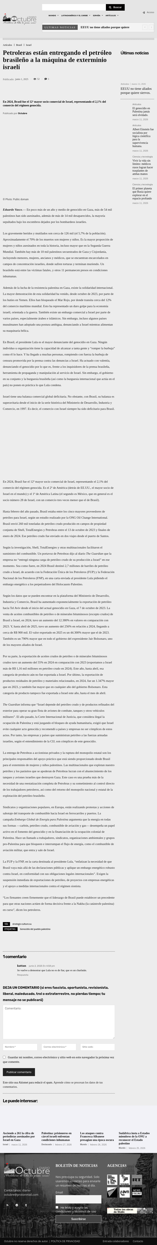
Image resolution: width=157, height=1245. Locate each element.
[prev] (144, 27)
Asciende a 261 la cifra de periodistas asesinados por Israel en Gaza (19, 1137)
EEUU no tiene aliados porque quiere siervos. (134, 90)
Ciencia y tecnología (142, 149)
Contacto (138, 1241)
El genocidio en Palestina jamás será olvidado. (142, 110)
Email (59, 1192)
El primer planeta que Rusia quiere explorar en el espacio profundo (143, 183)
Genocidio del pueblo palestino (35, 929)
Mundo (83, 1144)
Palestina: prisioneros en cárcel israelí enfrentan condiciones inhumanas (56, 1137)
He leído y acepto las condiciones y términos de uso (76, 1209)
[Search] (115, 7)
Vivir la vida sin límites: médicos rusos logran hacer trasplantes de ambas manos (142, 158)
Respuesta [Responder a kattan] (22, 974)
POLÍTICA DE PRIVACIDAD (65, 1241)
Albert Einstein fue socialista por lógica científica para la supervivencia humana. (142, 132)
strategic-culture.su (22, 924)
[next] (151, 27)
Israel (28, 45)
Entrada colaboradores (116, 1241)
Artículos (7, 45)
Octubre (22, 113)
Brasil (19, 45)
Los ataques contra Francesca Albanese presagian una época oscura (97, 1137)
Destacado (46, 1144)
